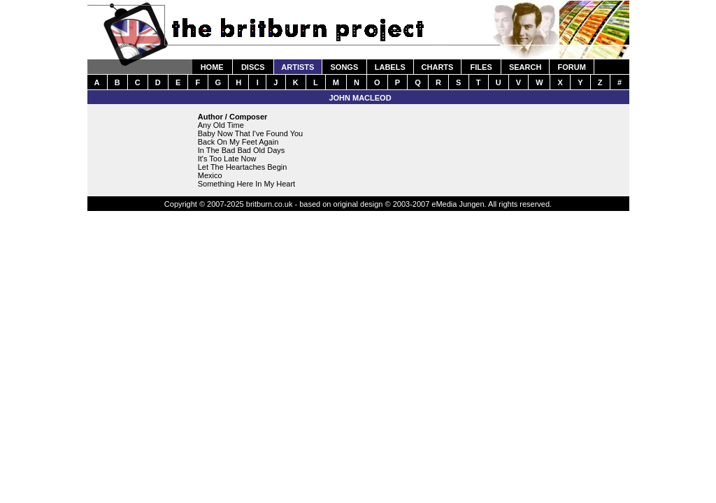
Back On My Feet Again (238, 142)
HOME (212, 67)
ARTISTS (297, 67)
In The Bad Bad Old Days (241, 150)
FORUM (571, 67)
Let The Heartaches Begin (242, 167)
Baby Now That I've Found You (250, 133)
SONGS (345, 67)
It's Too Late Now (227, 158)
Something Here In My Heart (246, 184)
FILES (481, 67)
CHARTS (438, 67)
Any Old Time (221, 125)
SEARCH (525, 67)
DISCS (253, 67)
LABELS (390, 67)
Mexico (210, 175)
